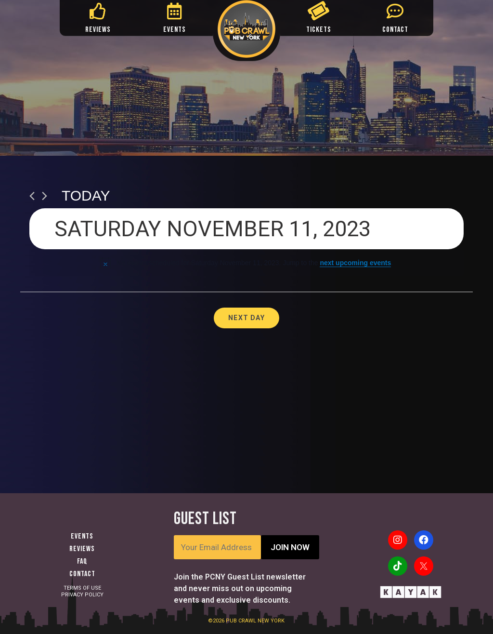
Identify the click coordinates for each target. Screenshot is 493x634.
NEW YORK (271, 621)
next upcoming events (355, 263)
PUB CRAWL (242, 621)
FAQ (82, 561)
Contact (82, 574)
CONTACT (395, 29)
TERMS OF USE (82, 588)
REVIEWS (98, 29)
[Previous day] (32, 196)
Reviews (82, 548)
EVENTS (174, 29)
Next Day (246, 318)
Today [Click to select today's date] (86, 195)
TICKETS (318, 29)
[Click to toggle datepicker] (246, 228)
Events (82, 536)
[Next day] (44, 196)
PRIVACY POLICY (82, 595)
